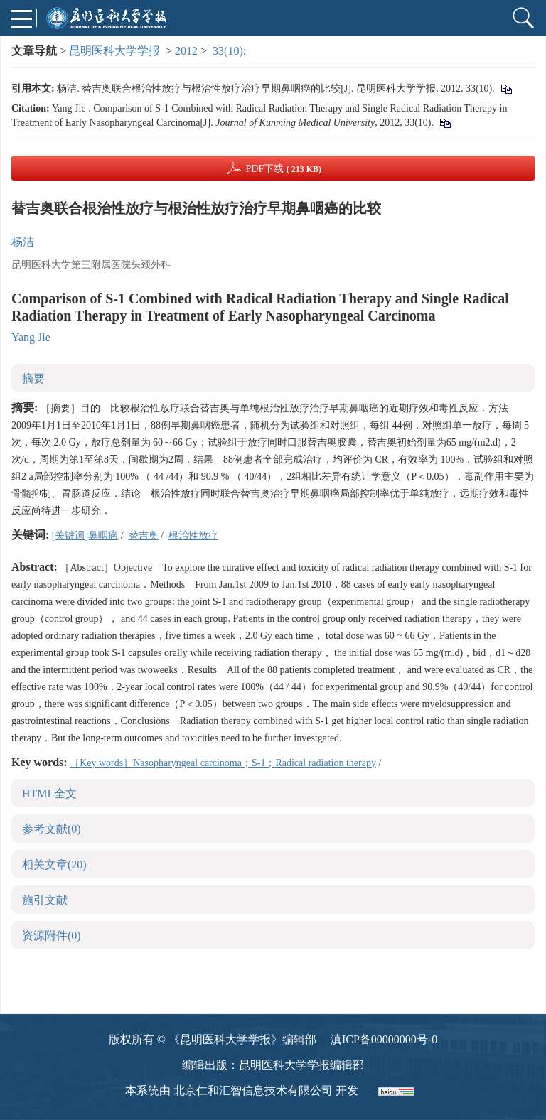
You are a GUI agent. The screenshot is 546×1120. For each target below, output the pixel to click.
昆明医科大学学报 (114, 51)
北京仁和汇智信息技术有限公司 (253, 1090)
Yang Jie (30, 337)
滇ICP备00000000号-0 (384, 1039)
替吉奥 (144, 535)
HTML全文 (49, 793)
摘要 (33, 378)
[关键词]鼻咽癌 (85, 535)
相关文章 (54, 864)
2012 (186, 51)
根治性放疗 (193, 535)
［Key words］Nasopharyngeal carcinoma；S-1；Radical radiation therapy (223, 763)
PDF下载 (283, 168)
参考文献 (51, 829)
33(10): (231, 51)
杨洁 (22, 242)
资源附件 (51, 936)
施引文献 (45, 900)
